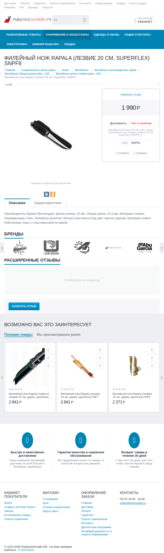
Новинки (9, 7)
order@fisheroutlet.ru (133, 503)
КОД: (125, 142)
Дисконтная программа (96, 527)
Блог (46, 503)
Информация (103, 3)
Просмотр (48, 349)
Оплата (25, 3)
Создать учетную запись (20, 506)
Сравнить (141, 153)
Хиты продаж (137, 3)
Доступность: (118, 123)
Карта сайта (50, 511)
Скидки (120, 3)
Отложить (123, 153)
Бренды (33, 7)
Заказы (8, 511)
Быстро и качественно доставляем (27, 454)
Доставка (10, 3)
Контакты (85, 3)
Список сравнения (16, 519)
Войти (8, 502)
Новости (47, 7)
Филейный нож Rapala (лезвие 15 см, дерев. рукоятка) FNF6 (132, 395)
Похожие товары (18, 334)
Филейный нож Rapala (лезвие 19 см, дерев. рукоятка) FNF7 (80, 395)
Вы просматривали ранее (59, 334)
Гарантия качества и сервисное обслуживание (80, 454)
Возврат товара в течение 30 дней (134, 454)
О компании (50, 499)
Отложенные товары (17, 515)
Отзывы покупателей (56, 507)
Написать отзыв (131, 94)
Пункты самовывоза (62, 3)
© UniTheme (26, 550)
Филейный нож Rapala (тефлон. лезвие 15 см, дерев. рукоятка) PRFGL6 (29, 397)
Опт (21, 7)
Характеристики (47, 203)
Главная (86, 502)
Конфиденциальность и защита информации (96, 533)
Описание (17, 203)
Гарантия (39, 3)
